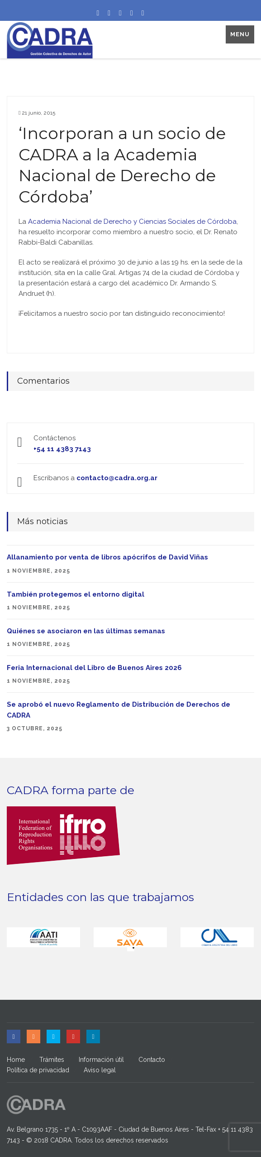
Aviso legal (100, 1070)
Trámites (51, 1059)
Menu (240, 34)
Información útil (101, 1059)
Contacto (151, 1059)
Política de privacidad (38, 1070)
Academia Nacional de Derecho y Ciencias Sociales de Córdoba (132, 221)
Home (16, 1059)
